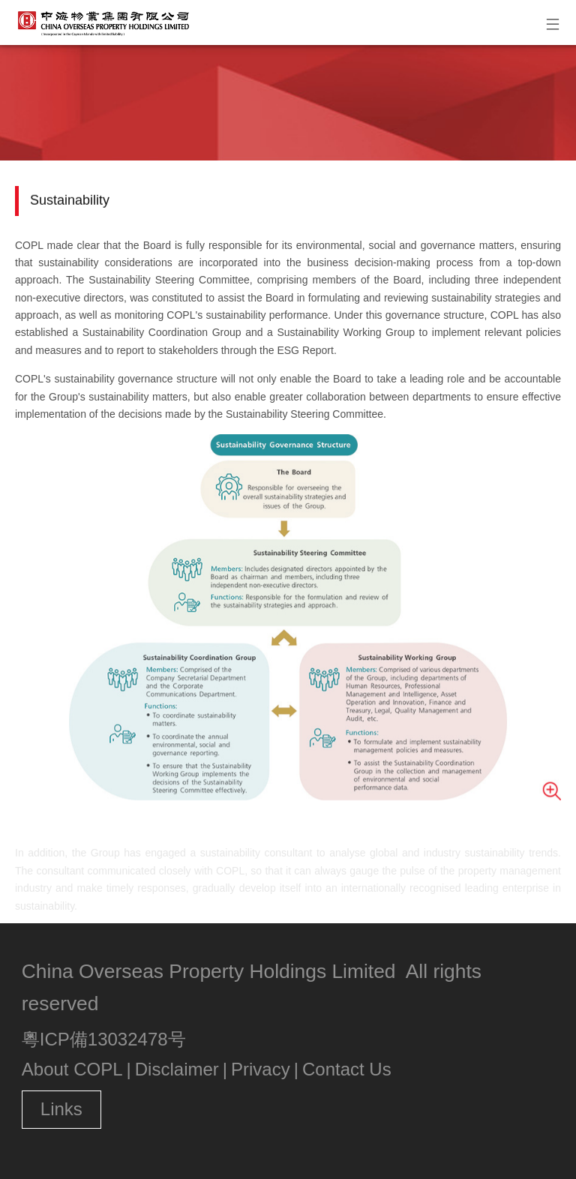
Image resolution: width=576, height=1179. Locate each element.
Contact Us (347, 1069)
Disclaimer (177, 1069)
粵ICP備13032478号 (104, 1039)
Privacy (260, 1069)
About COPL (72, 1069)
